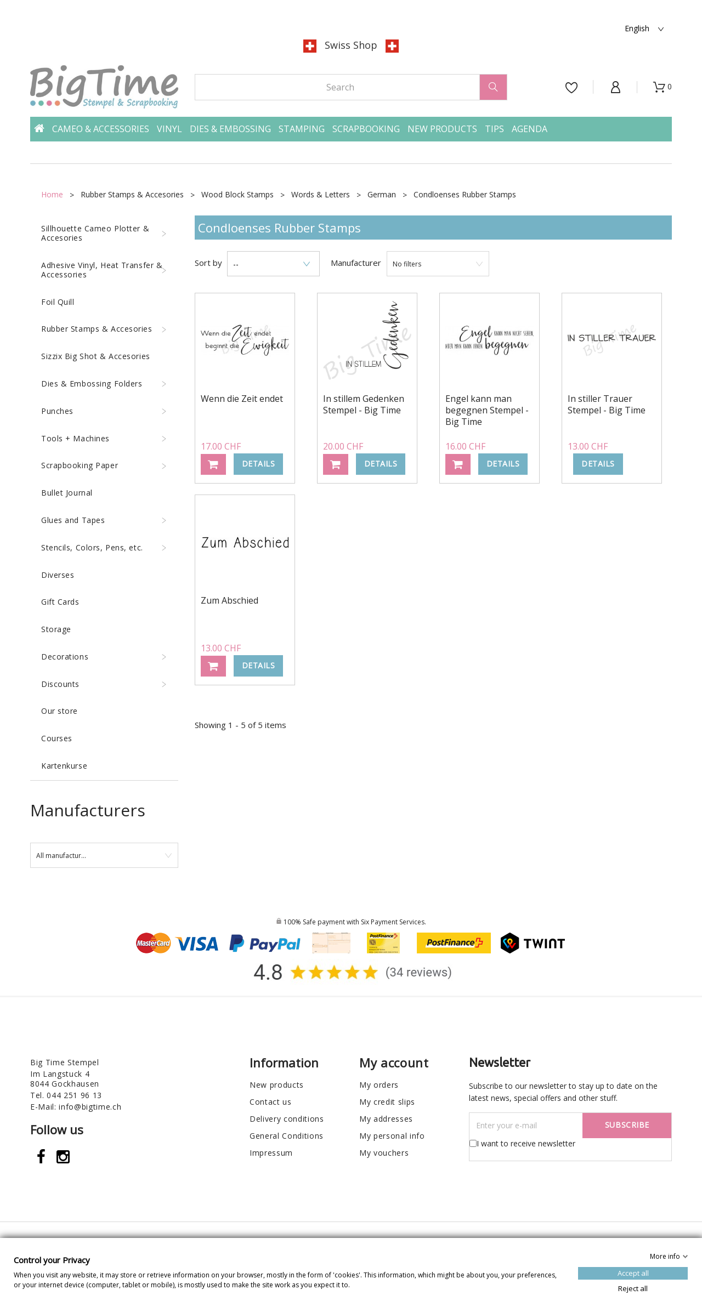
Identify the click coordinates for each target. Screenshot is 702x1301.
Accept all (633, 1272)
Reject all (633, 1288)
